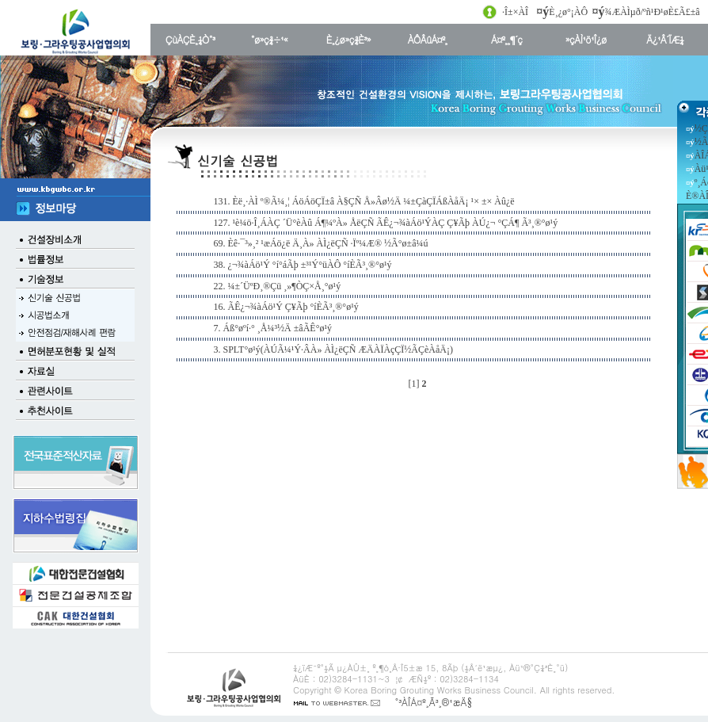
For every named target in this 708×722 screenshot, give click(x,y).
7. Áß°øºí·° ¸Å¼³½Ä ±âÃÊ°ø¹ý (273, 328)
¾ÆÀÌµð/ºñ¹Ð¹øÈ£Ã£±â (652, 11)
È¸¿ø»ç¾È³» (348, 39)
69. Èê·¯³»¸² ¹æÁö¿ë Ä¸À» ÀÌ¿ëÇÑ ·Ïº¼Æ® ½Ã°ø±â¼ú (321, 243)
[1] (414, 383)
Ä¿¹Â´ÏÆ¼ (664, 39)
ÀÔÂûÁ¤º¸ (427, 39)
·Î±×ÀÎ (515, 11)
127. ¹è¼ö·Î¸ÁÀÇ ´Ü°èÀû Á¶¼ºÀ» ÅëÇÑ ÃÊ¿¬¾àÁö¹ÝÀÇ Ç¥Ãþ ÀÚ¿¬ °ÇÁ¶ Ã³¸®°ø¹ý (386, 222)
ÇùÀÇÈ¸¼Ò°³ (190, 39)
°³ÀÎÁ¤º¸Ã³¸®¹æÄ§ (433, 702)
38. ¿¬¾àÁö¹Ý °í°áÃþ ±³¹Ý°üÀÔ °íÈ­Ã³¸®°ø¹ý (303, 264)
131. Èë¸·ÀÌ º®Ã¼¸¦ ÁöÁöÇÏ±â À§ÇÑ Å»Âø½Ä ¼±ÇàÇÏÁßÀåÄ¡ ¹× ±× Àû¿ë (364, 201)
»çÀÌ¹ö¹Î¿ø (586, 39)
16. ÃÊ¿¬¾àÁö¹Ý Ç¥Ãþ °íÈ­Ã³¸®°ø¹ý (286, 306)
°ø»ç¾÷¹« (269, 39)
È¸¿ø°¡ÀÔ (568, 11)
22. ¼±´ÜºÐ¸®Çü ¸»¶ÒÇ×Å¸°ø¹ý (277, 286)
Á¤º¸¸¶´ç (506, 39)
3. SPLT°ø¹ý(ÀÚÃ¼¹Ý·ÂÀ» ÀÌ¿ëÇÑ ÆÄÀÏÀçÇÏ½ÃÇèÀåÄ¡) (334, 349)
